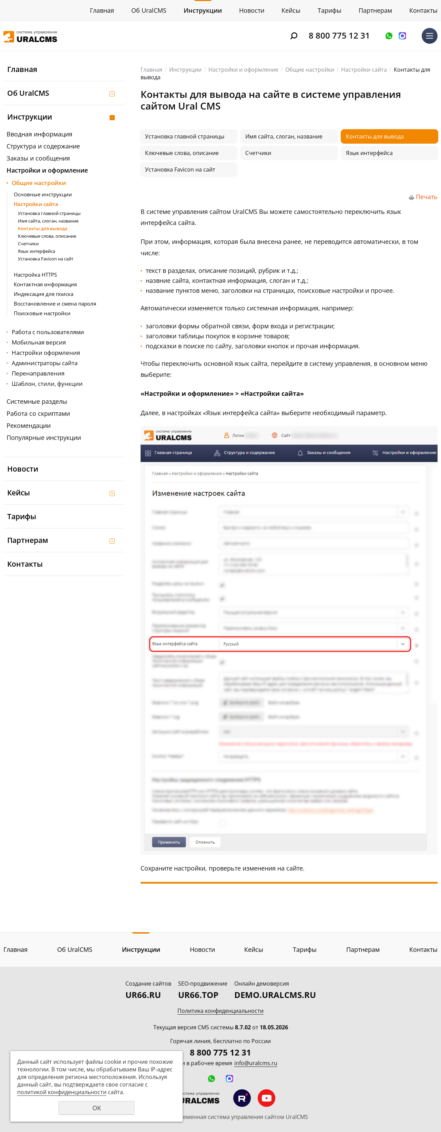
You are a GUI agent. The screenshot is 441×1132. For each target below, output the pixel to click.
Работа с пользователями (48, 332)
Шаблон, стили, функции (47, 384)
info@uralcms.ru (255, 1063)
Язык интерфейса (36, 251)
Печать (427, 197)
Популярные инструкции (44, 437)
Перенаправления (38, 373)
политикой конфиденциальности (61, 1092)
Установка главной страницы (49, 213)
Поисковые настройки (42, 313)
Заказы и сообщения (38, 158)
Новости (251, 10)
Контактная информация (45, 284)
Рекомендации (29, 425)
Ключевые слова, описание (47, 236)
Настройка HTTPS (35, 274)
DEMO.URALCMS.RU (275, 994)
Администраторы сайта (45, 363)
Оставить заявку (389, 35)
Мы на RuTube (242, 1098)
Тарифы (329, 10)
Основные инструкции (43, 194)
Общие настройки (39, 183)
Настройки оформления (46, 353)
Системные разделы (37, 401)
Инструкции (203, 10)
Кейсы (290, 10)
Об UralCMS (148, 10)
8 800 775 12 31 (339, 35)
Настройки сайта (36, 203)
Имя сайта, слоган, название (48, 221)
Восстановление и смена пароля (55, 303)
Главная (102, 10)
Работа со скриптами (38, 413)
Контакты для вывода (43, 228)
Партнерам (375, 10)
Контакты (423, 10)
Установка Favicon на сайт (45, 259)
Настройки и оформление (47, 170)
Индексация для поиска (43, 293)
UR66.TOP (198, 994)
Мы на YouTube (266, 1098)
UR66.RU (143, 994)
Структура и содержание (43, 146)
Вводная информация (39, 134)
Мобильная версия (39, 342)
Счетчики (28, 243)
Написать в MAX (402, 36)
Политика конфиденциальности (220, 1011)
